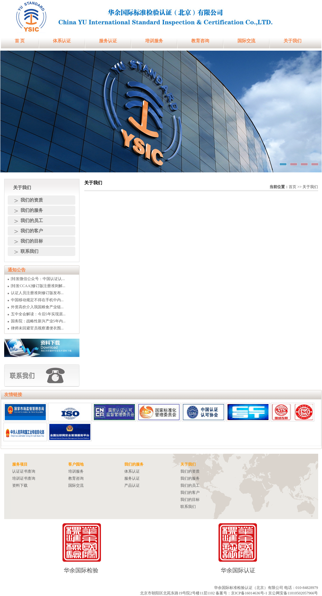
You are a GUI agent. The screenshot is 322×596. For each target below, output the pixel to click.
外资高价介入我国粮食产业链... (37, 307)
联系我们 (29, 251)
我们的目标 (32, 241)
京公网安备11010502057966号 (293, 593)
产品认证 (132, 485)
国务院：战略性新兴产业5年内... (38, 321)
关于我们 (292, 40)
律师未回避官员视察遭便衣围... (37, 328)
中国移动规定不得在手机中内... (37, 300)
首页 (292, 187)
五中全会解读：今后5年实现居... (38, 314)
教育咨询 (200, 40)
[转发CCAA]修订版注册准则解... (38, 286)
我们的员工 (32, 220)
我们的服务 (32, 210)
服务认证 (108, 40)
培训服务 (154, 40)
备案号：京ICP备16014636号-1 (241, 593)
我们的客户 (32, 230)
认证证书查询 (23, 471)
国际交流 (246, 40)
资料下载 (20, 485)
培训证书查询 (23, 478)
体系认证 (62, 40)
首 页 (20, 40)
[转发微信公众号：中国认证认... (38, 279)
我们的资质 (32, 200)
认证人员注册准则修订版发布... (37, 293)
